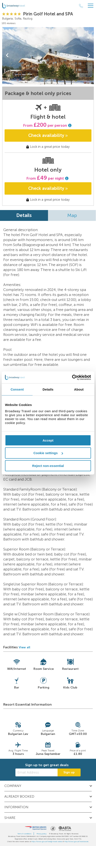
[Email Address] (36, 772)
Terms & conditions (24, 834)
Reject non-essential (48, 466)
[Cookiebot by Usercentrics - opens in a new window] (72, 377)
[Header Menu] (90, 5)
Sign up (69, 772)
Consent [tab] (17, 389)
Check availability (48, 135)
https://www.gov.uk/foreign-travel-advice (47, 841)
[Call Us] (81, 6)
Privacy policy (41, 834)
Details (24, 215)
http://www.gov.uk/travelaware (76, 841)
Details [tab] (48, 389)
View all (24, 647)
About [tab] (79, 389)
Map (72, 215)
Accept (48, 440)
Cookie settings (48, 453)
